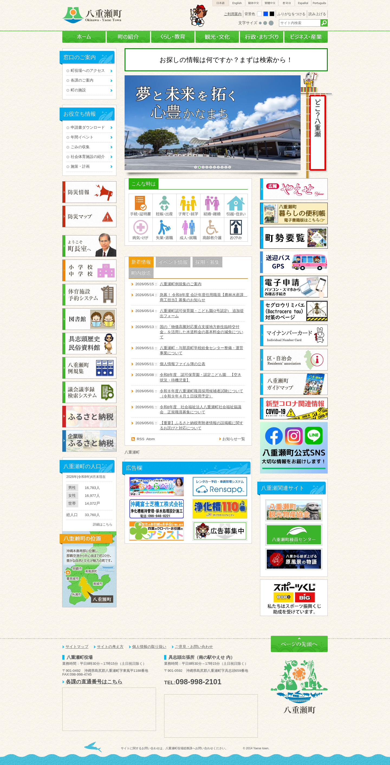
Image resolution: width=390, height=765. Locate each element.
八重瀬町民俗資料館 (89, 343)
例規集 (89, 368)
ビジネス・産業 (306, 37)
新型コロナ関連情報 (294, 408)
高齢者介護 (212, 229)
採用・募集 (207, 262)
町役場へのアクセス (88, 71)
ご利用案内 (233, 14)
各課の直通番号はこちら (94, 682)
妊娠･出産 (164, 206)
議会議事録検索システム (89, 392)
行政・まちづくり (261, 37)
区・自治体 (294, 360)
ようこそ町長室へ (89, 245)
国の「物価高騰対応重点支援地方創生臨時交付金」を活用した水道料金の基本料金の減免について (201, 332)
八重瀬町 (132, 452)
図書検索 (89, 319)
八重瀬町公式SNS (294, 448)
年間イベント (82, 137)
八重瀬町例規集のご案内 (181, 284)
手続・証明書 (140, 206)
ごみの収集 (80, 147)
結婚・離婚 (212, 206)
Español (303, 3)
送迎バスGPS (294, 262)
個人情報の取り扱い (149, 647)
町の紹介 (128, 37)
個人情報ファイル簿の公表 (182, 364)
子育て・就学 (188, 206)
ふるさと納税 (89, 416)
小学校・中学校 (89, 270)
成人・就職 (188, 229)
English (237, 3)
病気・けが (140, 229)
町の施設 (78, 90)
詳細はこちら (102, 524)
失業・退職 (164, 229)
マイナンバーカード (294, 335)
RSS (140, 439)
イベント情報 (173, 262)
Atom (150, 439)
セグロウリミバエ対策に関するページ (294, 311)
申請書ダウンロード (88, 127)
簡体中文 (253, 3)
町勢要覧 (294, 238)
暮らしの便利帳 (294, 213)
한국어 (286, 3)
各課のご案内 (82, 80)
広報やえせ (294, 189)
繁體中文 (270, 3)
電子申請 (294, 286)
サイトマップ (77, 647)
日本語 (220, 3)
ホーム (84, 37)
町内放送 (141, 272)
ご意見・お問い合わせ (194, 647)
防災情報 (89, 192)
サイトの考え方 (110, 647)
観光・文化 (217, 37)
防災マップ (89, 216)
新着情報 (141, 262)
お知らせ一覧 (233, 439)
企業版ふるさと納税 (89, 441)
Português (319, 3)
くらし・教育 (172, 37)
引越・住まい (236, 206)
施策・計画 (80, 166)
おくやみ (236, 229)
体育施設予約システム (89, 295)
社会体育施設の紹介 (88, 157)
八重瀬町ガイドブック (294, 384)
